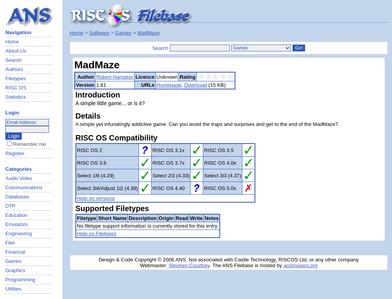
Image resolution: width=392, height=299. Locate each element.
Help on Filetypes (96, 233)
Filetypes (15, 78)
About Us (15, 51)
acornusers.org (300, 265)
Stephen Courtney (189, 265)
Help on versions (96, 198)
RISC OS (15, 88)
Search (13, 60)
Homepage (169, 85)
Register (14, 153)
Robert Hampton (115, 77)
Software (99, 33)
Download (195, 85)
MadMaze (148, 33)
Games (123, 33)
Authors (14, 69)
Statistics (15, 97)
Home (12, 42)
